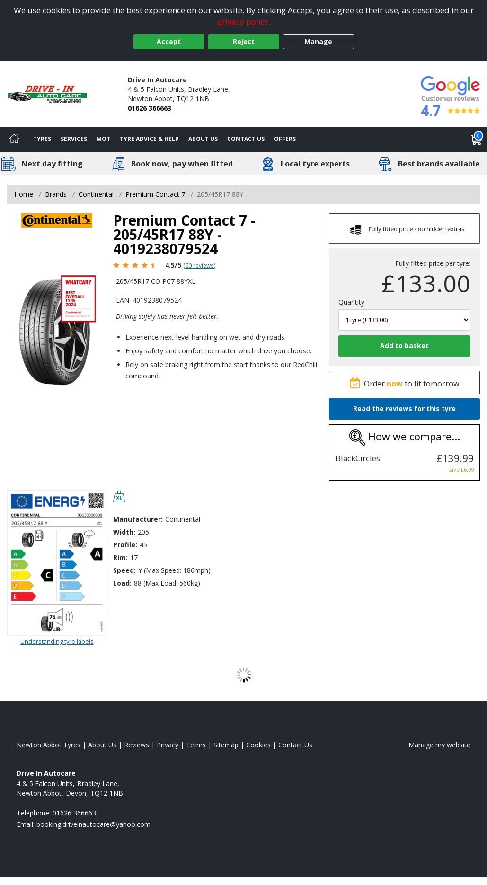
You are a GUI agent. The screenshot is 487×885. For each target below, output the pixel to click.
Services (74, 139)
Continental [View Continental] (96, 194)
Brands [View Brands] (56, 194)
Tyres (42, 139)
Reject (244, 41)
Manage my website (439, 744)
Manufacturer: (138, 519)
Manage (318, 41)
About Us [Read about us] (102, 744)
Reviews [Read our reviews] (136, 744)
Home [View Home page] (23, 194)
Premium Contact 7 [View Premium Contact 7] (155, 194)
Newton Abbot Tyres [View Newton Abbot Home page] (48, 744)
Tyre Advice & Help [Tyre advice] (149, 139)
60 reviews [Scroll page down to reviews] (199, 265)
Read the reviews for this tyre (404, 408)
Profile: (125, 544)
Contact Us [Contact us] (246, 139)
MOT (103, 139)
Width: (124, 531)
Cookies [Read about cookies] (258, 744)
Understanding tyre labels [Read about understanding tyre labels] (57, 641)
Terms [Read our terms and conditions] (196, 744)
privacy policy (243, 21)
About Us (203, 139)
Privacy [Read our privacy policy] (167, 744)
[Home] (14, 139)
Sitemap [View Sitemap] (226, 744)
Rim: (120, 557)
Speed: (124, 570)
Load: (122, 582)
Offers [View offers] (285, 139)
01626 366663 (149, 108)
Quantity (351, 302)
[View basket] (476, 139)
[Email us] (93, 824)
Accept (169, 41)
